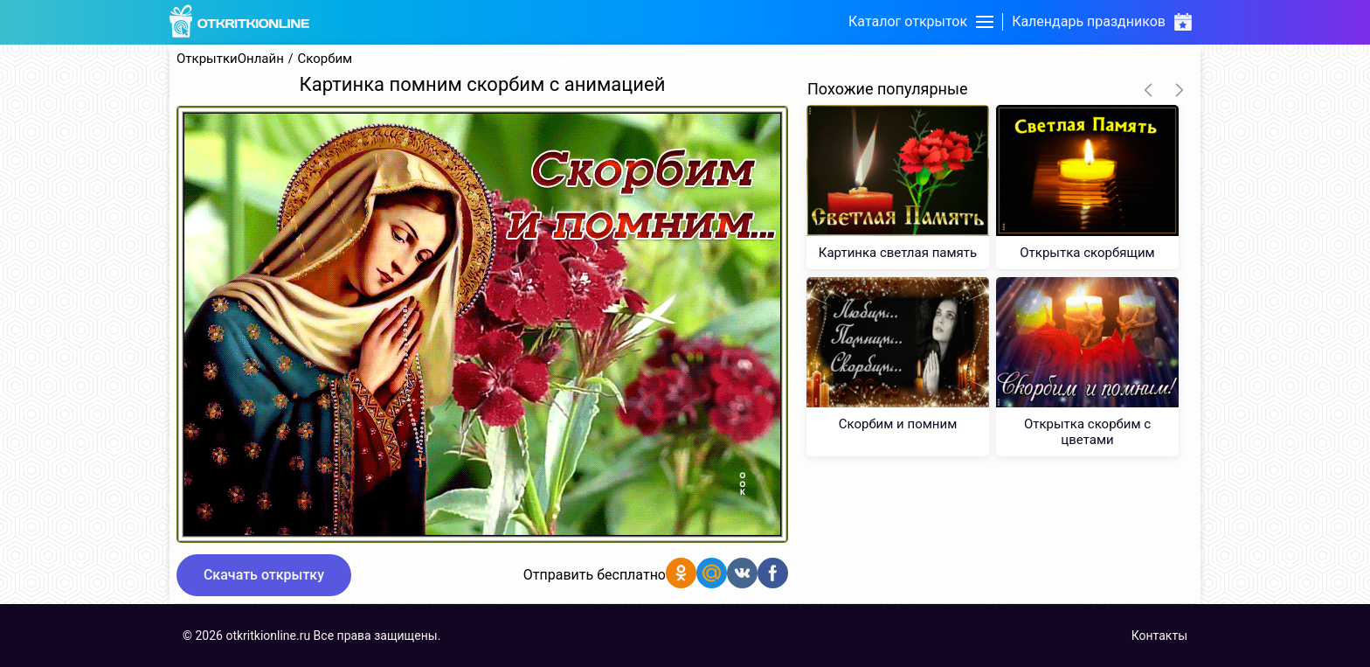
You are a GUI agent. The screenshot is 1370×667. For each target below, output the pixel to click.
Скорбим (325, 59)
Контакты (1159, 636)
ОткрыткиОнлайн (230, 59)
